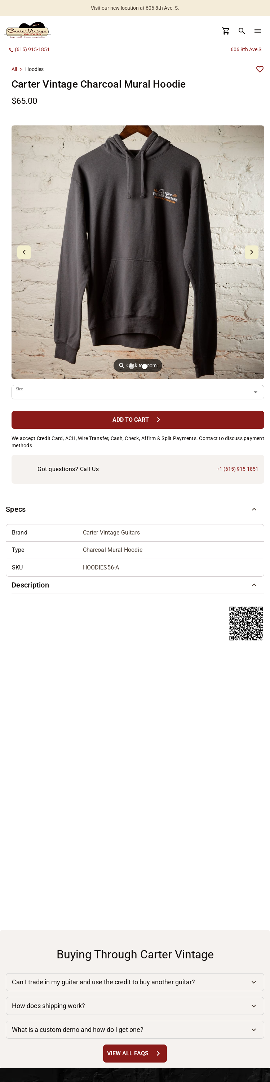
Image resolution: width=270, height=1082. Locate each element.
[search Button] (242, 31)
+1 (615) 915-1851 (237, 469)
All (14, 69)
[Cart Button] (226, 31)
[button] (135, 509)
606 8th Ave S (246, 49)
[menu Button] (258, 31)
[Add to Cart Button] (138, 420)
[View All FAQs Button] (135, 1053)
